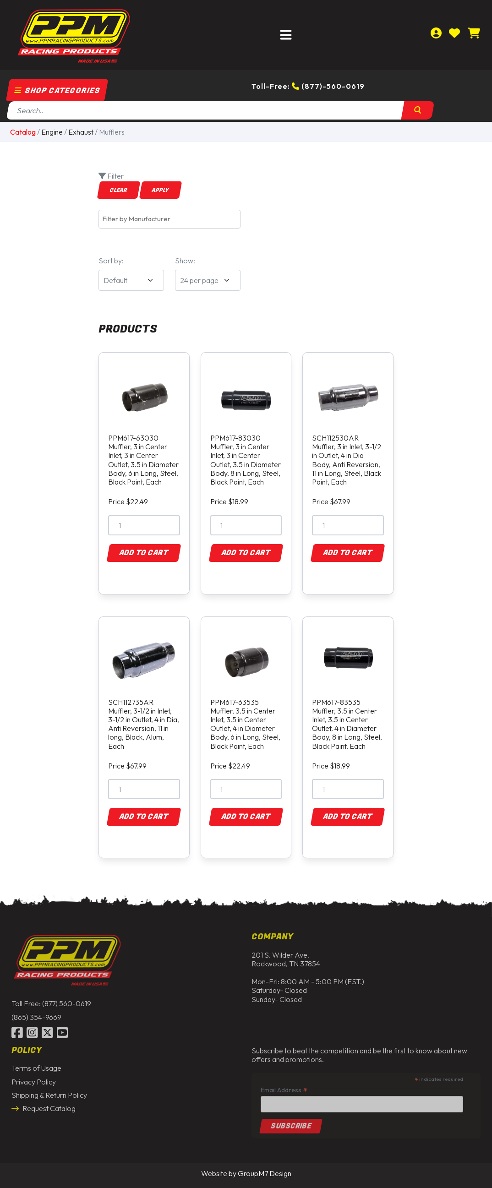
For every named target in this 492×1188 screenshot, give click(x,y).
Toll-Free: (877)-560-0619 (308, 86)
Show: (185, 260)
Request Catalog (43, 1106)
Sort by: (111, 260)
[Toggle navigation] (285, 35)
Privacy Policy (33, 1079)
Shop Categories (57, 90)
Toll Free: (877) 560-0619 (51, 1001)
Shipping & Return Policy (49, 1092)
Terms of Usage (36, 1065)
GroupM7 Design (264, 1173)
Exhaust (80, 131)
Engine (52, 131)
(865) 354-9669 (36, 1014)
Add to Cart (144, 552)
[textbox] (172, 219)
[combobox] (169, 219)
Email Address (284, 1087)
